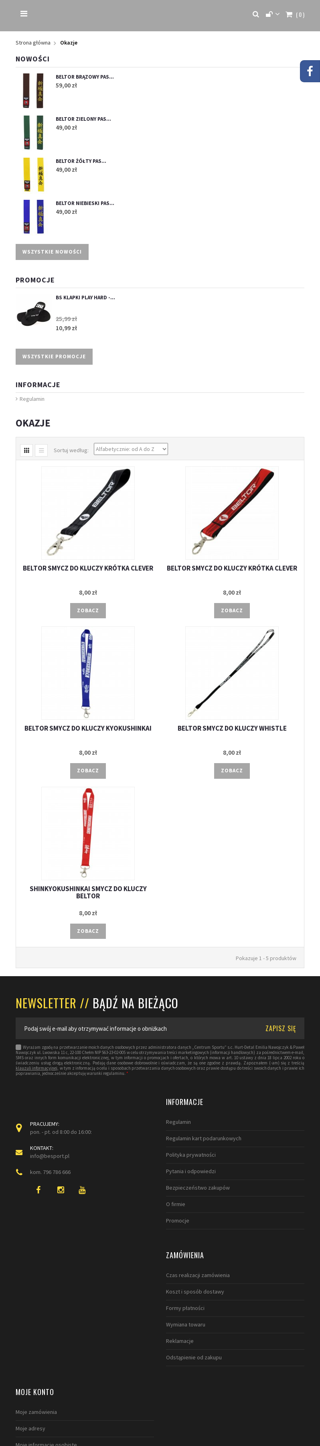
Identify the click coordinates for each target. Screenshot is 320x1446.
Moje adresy (181, 1291)
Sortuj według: (71, 450)
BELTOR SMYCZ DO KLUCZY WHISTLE (232, 728)
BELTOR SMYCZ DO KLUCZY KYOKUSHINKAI (88, 728)
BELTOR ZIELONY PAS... (83, 119)
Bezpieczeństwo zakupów (198, 1188)
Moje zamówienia (186, 1275)
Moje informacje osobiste (196, 1308)
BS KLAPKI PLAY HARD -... (85, 297)
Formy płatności (35, 1308)
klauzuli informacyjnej (36, 1068)
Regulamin (32, 399)
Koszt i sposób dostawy (45, 1291)
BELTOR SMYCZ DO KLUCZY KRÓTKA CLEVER (88, 568)
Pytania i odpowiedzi (191, 1171)
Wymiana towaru (35, 1324)
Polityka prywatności (191, 1155)
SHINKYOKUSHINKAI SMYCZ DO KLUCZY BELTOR (88, 892)
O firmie (175, 1204)
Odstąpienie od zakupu (43, 1357)
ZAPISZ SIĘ (280, 1028)
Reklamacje (29, 1340)
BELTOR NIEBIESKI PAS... (85, 203)
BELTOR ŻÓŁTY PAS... (81, 161)
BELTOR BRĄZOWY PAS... (85, 76)
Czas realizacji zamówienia (47, 1275)
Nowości (33, 59)
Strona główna (33, 43)
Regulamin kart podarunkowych (203, 1138)
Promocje (35, 279)
